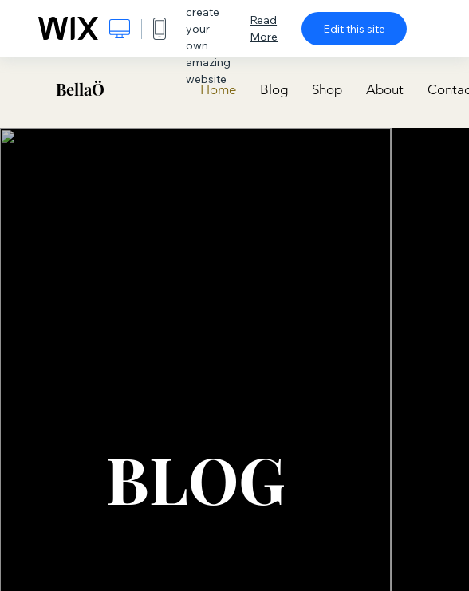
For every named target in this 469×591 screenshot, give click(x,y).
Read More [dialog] (264, 28)
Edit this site (354, 29)
